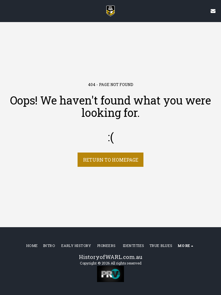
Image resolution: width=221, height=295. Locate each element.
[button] (7, 10)
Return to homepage (110, 160)
